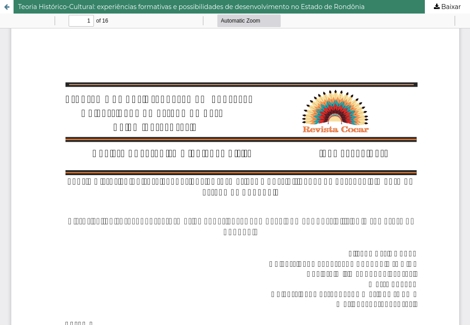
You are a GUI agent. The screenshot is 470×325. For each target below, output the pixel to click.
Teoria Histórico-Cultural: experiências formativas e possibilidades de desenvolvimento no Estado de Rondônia (191, 7)
